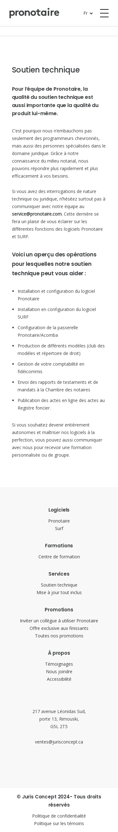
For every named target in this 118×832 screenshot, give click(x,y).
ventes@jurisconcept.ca (59, 742)
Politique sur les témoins (59, 823)
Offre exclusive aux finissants (59, 628)
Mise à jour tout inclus (59, 592)
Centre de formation (59, 557)
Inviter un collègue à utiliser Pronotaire (59, 621)
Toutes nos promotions (59, 636)
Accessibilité (59, 679)
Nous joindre (59, 671)
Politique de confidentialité (59, 816)
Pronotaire (59, 521)
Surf (59, 528)
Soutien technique (59, 585)
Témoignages (59, 664)
